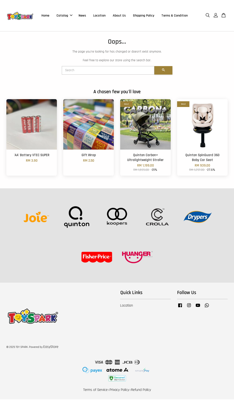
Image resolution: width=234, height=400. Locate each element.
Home (45, 16)
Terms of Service (95, 390)
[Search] (108, 71)
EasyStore (50, 347)
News (82, 16)
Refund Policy (141, 390)
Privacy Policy (119, 390)
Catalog (64, 16)
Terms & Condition (174, 16)
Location (99, 16)
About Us (119, 16)
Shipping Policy (143, 16)
